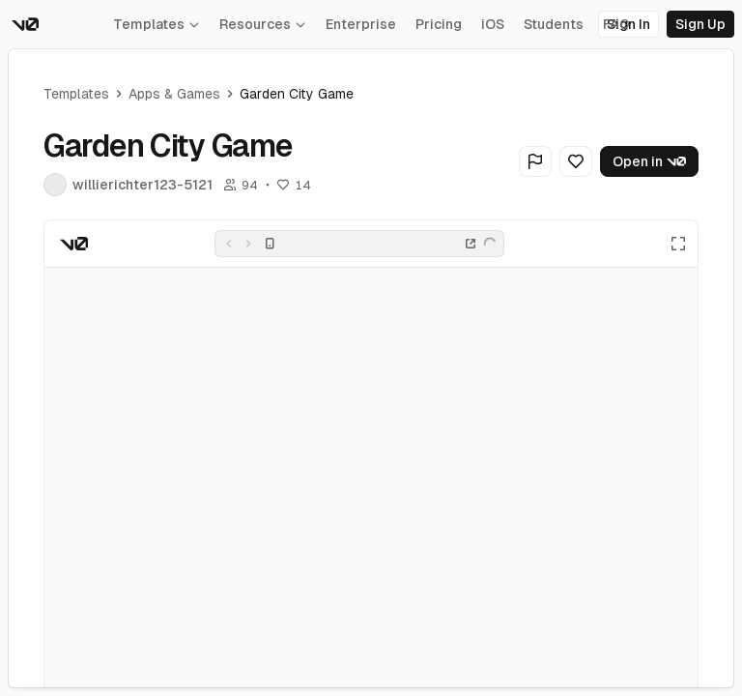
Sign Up (700, 24)
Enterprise (361, 24)
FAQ (616, 24)
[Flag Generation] (535, 161)
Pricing (438, 24)
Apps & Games (174, 94)
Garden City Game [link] (297, 94)
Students (554, 24)
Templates (156, 24)
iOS (492, 24)
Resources (262, 24)
